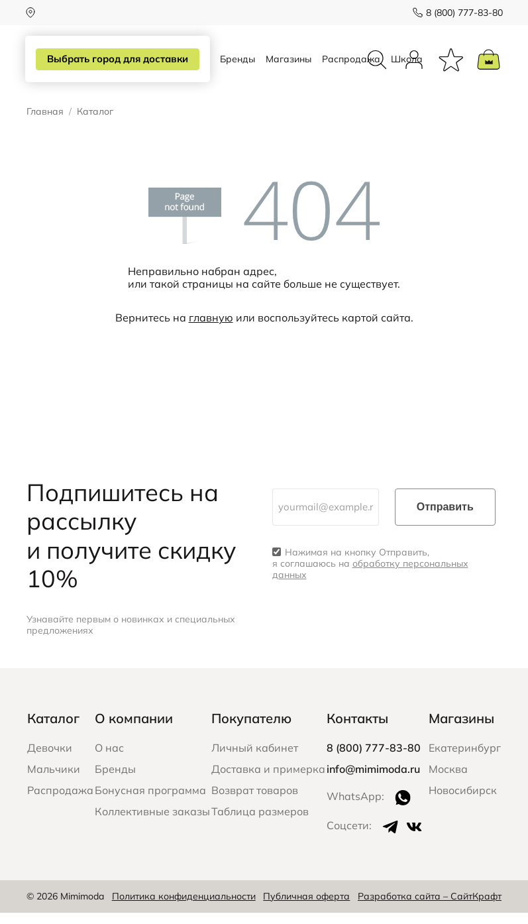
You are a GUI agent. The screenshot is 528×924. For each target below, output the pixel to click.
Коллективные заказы (152, 822)
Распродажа (351, 65)
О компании (134, 729)
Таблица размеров (260, 822)
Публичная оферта (306, 907)
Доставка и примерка (268, 780)
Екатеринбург (465, 759)
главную (211, 328)
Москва (448, 780)
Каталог (53, 729)
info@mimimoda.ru (373, 780)
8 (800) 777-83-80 (463, 13)
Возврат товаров (254, 801)
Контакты (357, 729)
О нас (109, 759)
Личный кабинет (254, 759)
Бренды (237, 65)
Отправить (445, 518)
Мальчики (53, 780)
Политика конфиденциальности (184, 907)
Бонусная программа (150, 801)
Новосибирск (463, 801)
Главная (45, 123)
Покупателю (251, 729)
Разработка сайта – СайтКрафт (430, 907)
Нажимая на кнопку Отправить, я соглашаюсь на (370, 574)
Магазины (288, 65)
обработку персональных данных (370, 580)
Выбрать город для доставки (116, 59)
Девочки (49, 759)
